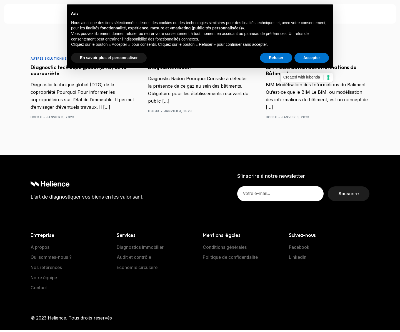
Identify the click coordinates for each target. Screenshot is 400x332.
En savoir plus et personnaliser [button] (109, 57)
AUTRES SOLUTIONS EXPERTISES (58, 58)
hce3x (36, 118)
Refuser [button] (276, 57)
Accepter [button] (311, 57)
